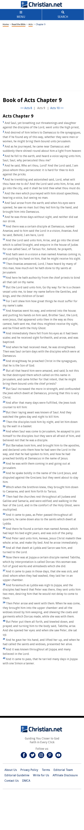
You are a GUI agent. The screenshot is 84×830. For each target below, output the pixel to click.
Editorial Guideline (17, 775)
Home (6, 24)
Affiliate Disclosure (65, 775)
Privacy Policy (29, 770)
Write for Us (41, 775)
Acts (30, 24)
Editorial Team (63, 770)
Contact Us (12, 780)
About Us (11, 770)
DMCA (26, 780)
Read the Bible (18, 24)
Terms (46, 770)
